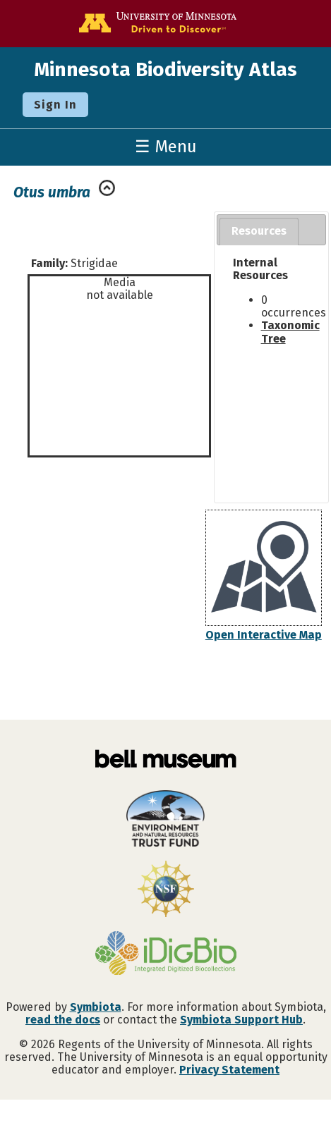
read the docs (62, 1019)
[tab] (259, 231)
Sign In (55, 104)
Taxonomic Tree (290, 332)
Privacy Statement (229, 1069)
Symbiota (95, 1007)
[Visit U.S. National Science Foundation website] (165, 890)
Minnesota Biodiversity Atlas (165, 69)
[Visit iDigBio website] (165, 954)
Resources (259, 231)
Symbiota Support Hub (241, 1019)
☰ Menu (166, 146)
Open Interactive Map (263, 634)
